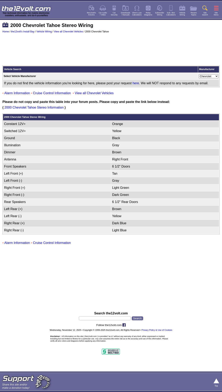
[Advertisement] (111, 51)
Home (5, 31)
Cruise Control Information (52, 93)
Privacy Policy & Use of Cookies (157, 330)
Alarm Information (17, 93)
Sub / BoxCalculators (171, 14)
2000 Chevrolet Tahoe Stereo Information (34, 107)
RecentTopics (194, 14)
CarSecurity (114, 14)
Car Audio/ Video (103, 14)
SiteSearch (205, 14)
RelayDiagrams (148, 14)
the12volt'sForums (91, 14)
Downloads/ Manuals (125, 14)
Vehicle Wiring (44, 31)
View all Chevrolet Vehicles (68, 31)
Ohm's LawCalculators (137, 14)
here (136, 83)
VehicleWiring (182, 14)
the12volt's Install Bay (22, 31)
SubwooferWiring (159, 14)
